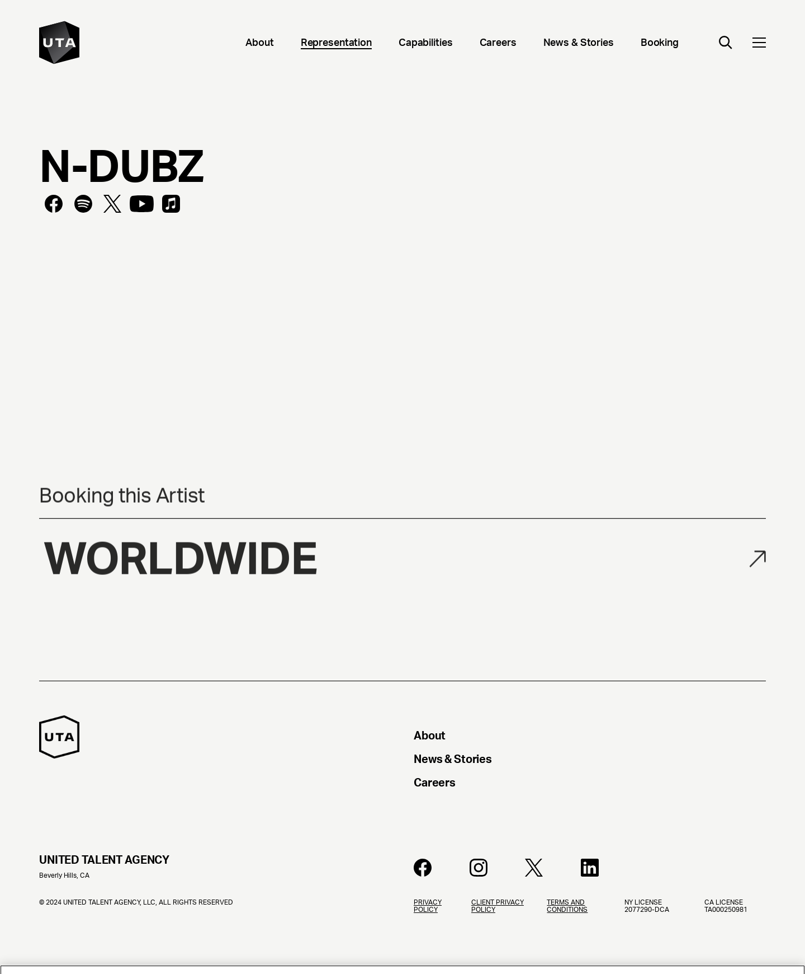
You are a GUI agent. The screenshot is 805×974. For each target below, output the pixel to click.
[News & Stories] (578, 43)
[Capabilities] (426, 43)
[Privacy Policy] (433, 936)
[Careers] (498, 43)
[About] (259, 43)
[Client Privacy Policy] (500, 936)
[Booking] (660, 43)
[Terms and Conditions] (576, 936)
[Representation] (336, 43)
